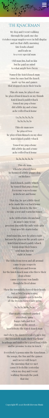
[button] (45, 4)
